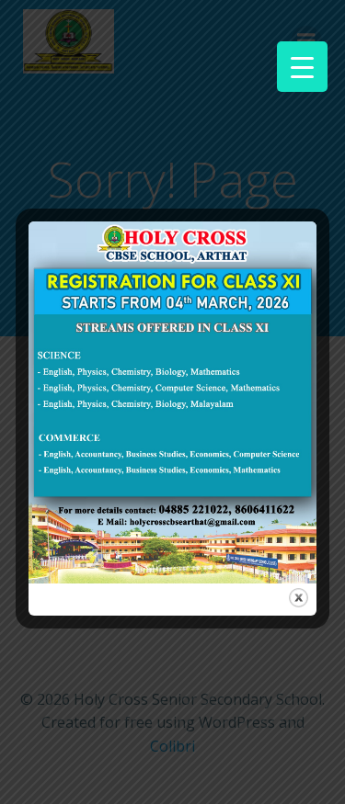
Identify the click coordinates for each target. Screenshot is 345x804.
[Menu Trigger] (302, 66)
